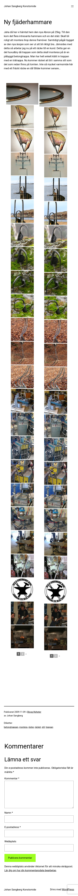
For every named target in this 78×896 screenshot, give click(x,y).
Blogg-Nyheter (34, 712)
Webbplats (10, 841)
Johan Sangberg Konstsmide (20, 6)
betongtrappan (11, 727)
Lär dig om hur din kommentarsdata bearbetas (30, 870)
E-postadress (12, 827)
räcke (31, 727)
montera (23, 727)
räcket (38, 727)
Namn (8, 812)
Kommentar (11, 778)
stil (43, 727)
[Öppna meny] (72, 6)
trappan (49, 727)
